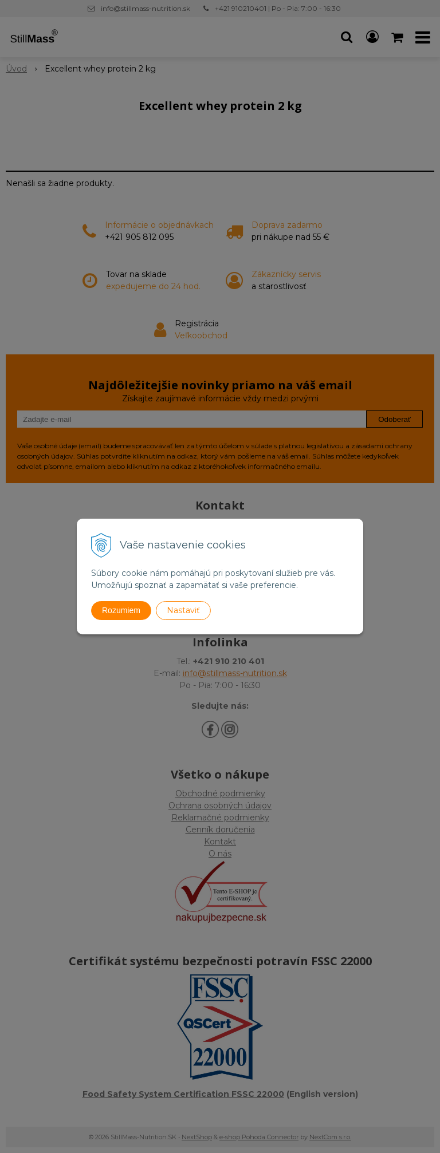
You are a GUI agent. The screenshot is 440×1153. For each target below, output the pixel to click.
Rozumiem (121, 610)
